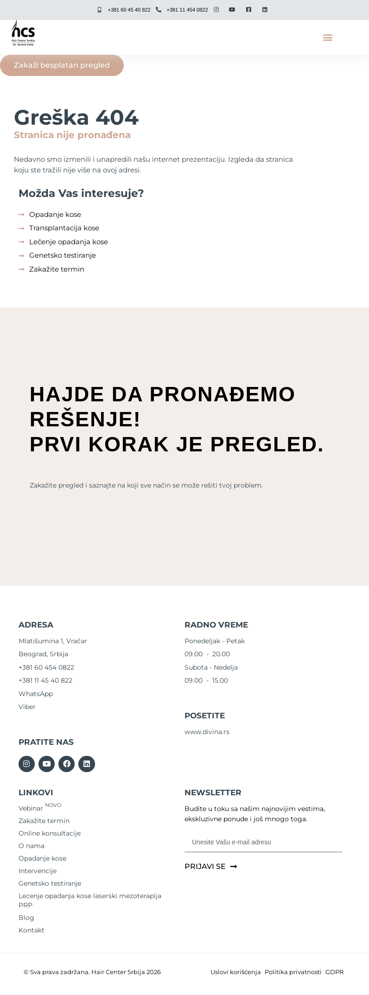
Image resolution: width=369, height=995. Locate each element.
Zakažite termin (44, 821)
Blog (26, 917)
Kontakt (32, 930)
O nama (32, 846)
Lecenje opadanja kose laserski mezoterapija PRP (90, 900)
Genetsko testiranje (50, 883)
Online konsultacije (50, 833)
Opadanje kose (42, 858)
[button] (327, 37)
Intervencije (38, 871)
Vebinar (40, 808)
